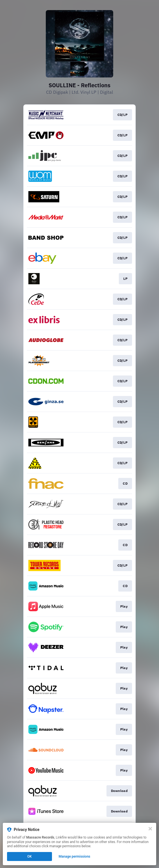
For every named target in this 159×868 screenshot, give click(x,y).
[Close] (150, 828)
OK (29, 856)
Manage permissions (74, 856)
